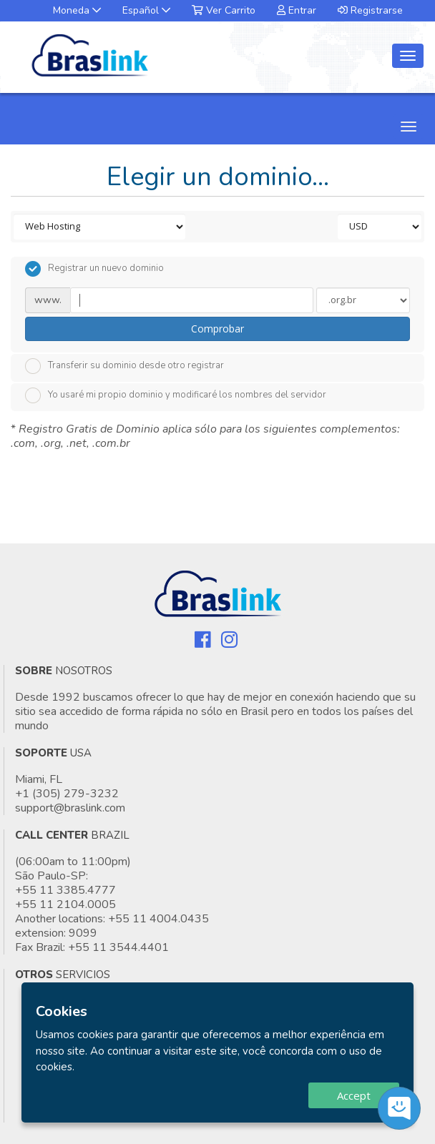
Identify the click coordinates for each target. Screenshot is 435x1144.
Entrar (296, 10)
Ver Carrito (223, 10)
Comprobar (217, 328)
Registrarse (370, 10)
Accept (354, 1095)
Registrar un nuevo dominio (94, 269)
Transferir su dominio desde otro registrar (124, 366)
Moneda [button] (77, 10)
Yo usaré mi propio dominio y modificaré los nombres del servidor (175, 395)
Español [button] (146, 10)
